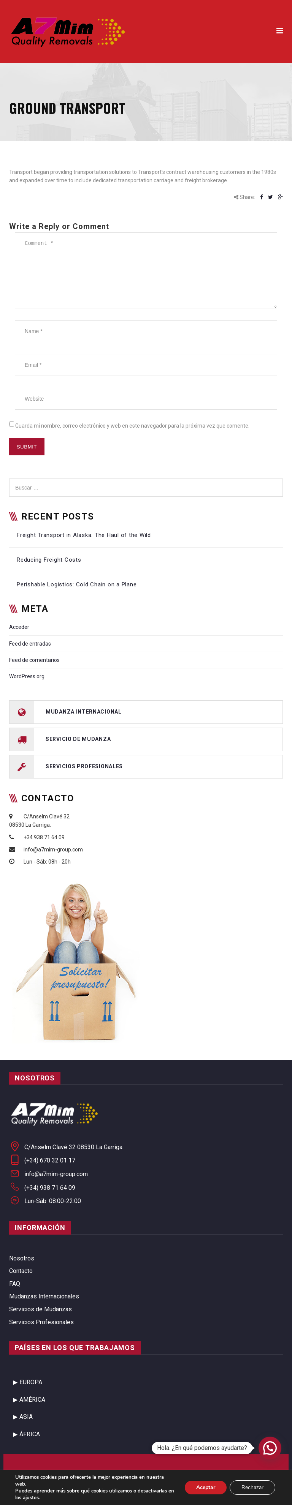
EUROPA (30, 1382)
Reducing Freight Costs (49, 559)
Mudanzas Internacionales (44, 1296)
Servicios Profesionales (41, 1322)
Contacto (21, 1270)
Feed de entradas (30, 644)
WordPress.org (26, 676)
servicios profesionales (84, 766)
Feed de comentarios (34, 660)
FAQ (14, 1283)
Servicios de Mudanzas (40, 1309)
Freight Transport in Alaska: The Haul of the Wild (84, 535)
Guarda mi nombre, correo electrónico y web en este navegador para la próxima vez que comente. (132, 426)
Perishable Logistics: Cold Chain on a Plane (76, 584)
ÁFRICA (29, 1434)
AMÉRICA (32, 1399)
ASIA (26, 1416)
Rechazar (252, 1487)
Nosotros (21, 1258)
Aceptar (205, 1487)
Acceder (19, 627)
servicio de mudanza (78, 739)
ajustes (31, 1497)
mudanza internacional (84, 711)
